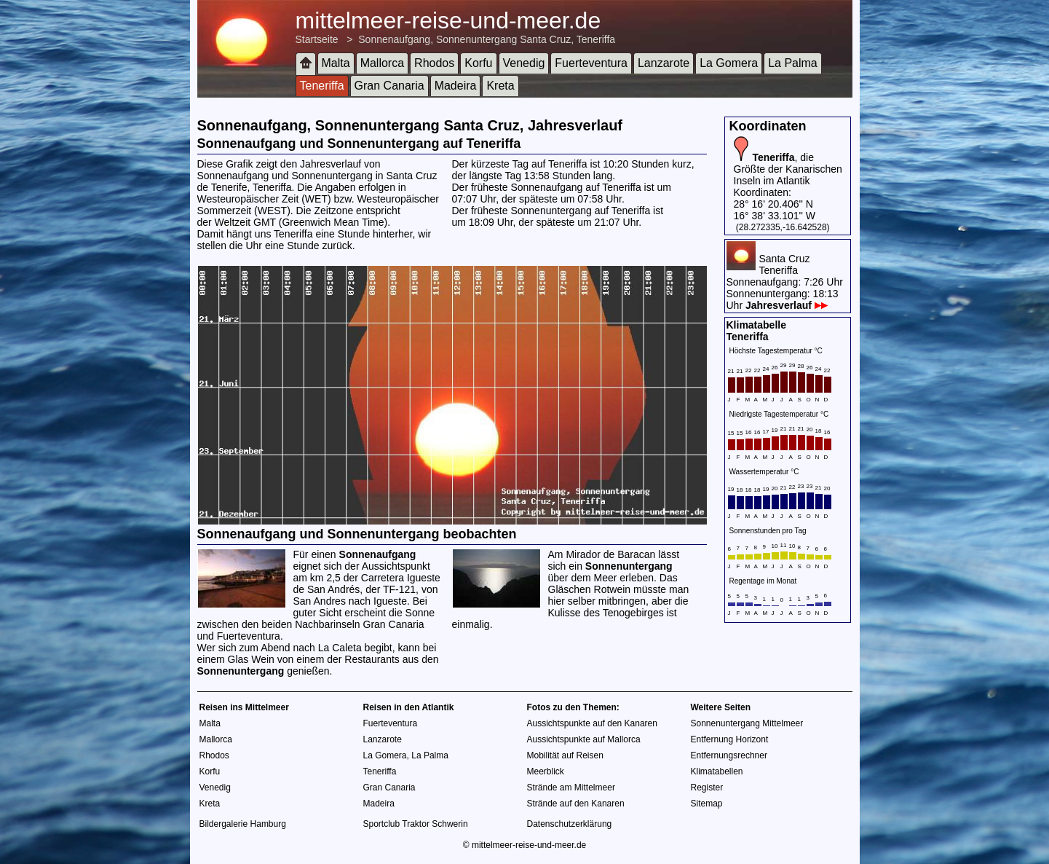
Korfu (478, 63)
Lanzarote (663, 63)
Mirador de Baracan (610, 554)
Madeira (456, 85)
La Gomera (729, 63)
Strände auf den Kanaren (576, 803)
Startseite (317, 39)
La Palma (793, 63)
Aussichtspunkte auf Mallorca (584, 739)
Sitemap (707, 803)
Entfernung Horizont (730, 739)
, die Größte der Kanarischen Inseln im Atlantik (788, 169)
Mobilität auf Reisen (565, 755)
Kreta (500, 85)
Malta (336, 63)
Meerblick (545, 771)
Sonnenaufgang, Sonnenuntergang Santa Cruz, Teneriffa (486, 39)
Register (707, 787)
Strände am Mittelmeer (571, 787)
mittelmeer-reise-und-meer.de (448, 20)
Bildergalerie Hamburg (242, 824)
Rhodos (434, 63)
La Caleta (340, 647)
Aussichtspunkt (396, 566)
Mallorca (382, 63)
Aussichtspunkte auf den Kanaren (592, 723)
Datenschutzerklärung (569, 824)
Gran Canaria (389, 85)
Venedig (524, 63)
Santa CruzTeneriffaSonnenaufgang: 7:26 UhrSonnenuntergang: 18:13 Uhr (785, 282)
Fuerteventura (591, 63)
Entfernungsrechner (729, 755)
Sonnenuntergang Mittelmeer (747, 723)
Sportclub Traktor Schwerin (415, 824)
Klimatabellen (717, 771)
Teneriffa (322, 85)
